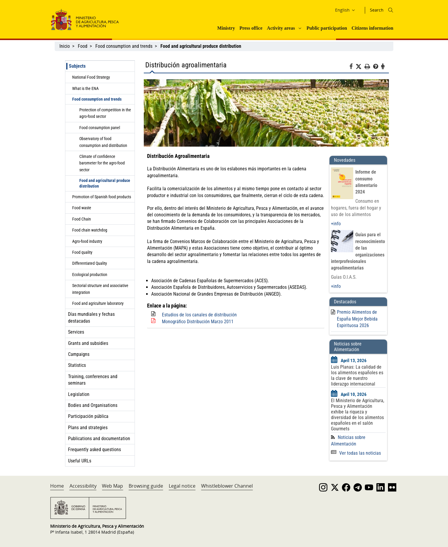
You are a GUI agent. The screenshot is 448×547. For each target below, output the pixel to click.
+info (336, 223)
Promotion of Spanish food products (101, 196)
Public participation (327, 28)
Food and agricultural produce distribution (104, 183)
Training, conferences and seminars (92, 380)
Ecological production (89, 274)
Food (82, 46)
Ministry (226, 28)
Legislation (78, 394)
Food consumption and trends (123, 46)
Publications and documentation (99, 438)
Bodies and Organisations (92, 405)
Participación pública (88, 416)
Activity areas (281, 28)
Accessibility (83, 486)
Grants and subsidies (88, 343)
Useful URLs (79, 461)
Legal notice (182, 486)
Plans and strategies (88, 427)
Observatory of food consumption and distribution (103, 142)
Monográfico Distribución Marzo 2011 (198, 321)
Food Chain (81, 219)
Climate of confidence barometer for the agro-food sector (102, 163)
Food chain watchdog (89, 230)
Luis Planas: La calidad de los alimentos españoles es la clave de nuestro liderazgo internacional (357, 375)
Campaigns (78, 354)
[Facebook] (352, 67)
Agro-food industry (87, 241)
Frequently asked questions (94, 449)
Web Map (112, 486)
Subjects (77, 66)
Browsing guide (146, 486)
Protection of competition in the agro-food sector (105, 113)
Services (76, 332)
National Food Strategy (91, 77)
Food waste (81, 207)
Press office (250, 28)
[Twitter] (360, 66)
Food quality (82, 252)
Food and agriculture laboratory (98, 303)
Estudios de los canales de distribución (199, 315)
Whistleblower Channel (227, 486)
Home (57, 486)
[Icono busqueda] (390, 10)
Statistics (77, 365)
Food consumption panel (99, 127)
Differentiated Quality (89, 263)
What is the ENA (85, 88)
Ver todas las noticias (356, 453)
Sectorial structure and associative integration (100, 288)
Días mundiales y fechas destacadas (91, 317)
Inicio (64, 46)
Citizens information (372, 28)
